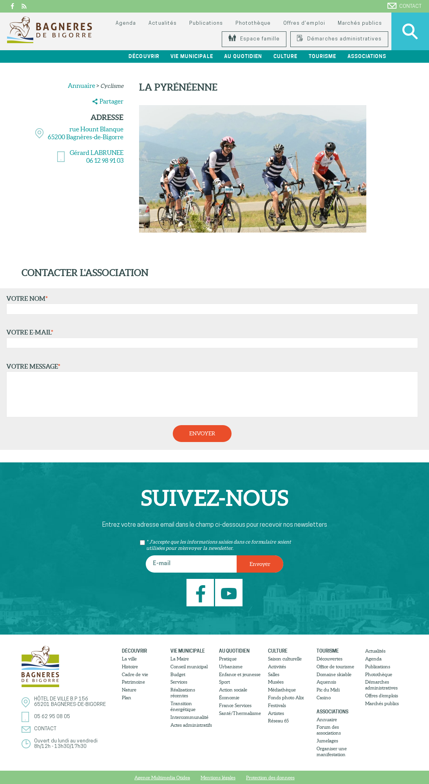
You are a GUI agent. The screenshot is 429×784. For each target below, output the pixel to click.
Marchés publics (360, 23)
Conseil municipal (189, 666)
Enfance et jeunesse (240, 674)
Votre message (210, 390)
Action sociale (233, 689)
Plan (126, 697)
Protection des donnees (270, 777)
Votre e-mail (210, 338)
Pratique (228, 658)
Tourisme (322, 56)
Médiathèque (282, 689)
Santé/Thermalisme (240, 713)
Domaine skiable (334, 674)
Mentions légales (218, 777)
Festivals (277, 705)
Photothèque (253, 23)
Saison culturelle (285, 658)
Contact (404, 6)
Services (178, 681)
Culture (285, 56)
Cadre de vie (135, 674)
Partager (111, 101)
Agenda (126, 23)
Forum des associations (329, 729)
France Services (235, 705)
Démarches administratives (339, 39)
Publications (206, 23)
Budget (177, 674)
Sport (224, 681)
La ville (129, 658)
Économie (229, 697)
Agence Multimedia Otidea (162, 777)
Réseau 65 (278, 720)
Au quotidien (243, 56)
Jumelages (327, 740)
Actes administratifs (191, 725)
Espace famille (254, 39)
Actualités (162, 23)
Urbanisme (231, 666)
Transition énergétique (182, 706)
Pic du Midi (328, 689)
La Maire (179, 658)
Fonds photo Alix (286, 697)
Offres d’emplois (381, 695)
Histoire (130, 666)
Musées (276, 681)
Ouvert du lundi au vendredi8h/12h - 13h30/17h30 (66, 744)
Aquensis (326, 681)
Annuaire (81, 85)
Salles (273, 674)
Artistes (276, 713)
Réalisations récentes (182, 692)
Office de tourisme (335, 666)
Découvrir (144, 56)
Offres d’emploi (304, 23)
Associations (367, 56)
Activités (277, 666)
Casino (324, 697)
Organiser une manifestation (332, 751)
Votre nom (210, 305)
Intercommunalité (189, 717)
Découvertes (329, 658)
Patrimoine (133, 681)
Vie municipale (192, 56)
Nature (129, 689)
